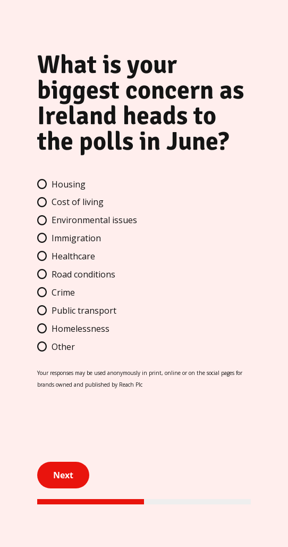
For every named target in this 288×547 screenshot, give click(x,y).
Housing (69, 184)
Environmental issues (94, 220)
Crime (63, 292)
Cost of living (78, 202)
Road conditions (83, 274)
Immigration (76, 238)
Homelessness (80, 328)
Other (63, 347)
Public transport (84, 310)
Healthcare (73, 256)
